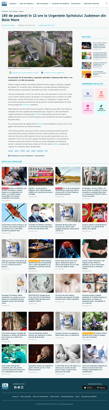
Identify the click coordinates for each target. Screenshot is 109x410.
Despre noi (15, 396)
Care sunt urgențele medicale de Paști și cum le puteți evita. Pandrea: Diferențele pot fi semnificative (94, 369)
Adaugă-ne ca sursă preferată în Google (25, 73)
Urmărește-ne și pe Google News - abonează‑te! (27, 156)
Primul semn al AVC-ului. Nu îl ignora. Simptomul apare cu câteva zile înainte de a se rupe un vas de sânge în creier (67, 264)
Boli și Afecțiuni (13, 11)
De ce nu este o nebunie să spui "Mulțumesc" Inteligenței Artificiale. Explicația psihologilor (100, 45)
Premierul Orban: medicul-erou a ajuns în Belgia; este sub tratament (94, 335)
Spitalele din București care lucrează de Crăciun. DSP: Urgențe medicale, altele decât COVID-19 (67, 228)
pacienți (39, 124)
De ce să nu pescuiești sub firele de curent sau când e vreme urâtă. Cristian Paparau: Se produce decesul (67, 191)
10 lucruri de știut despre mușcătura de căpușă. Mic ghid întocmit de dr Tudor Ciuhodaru (67, 297)
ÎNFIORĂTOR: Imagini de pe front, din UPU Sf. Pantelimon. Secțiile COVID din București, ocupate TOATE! (40, 298)
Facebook (25, 105)
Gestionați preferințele (67, 396)
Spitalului (55, 144)
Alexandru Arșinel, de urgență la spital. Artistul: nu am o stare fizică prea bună (41, 368)
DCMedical (5, 11)
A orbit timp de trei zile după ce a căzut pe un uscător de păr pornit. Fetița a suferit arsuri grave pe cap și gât (67, 369)
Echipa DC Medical (9, 25)
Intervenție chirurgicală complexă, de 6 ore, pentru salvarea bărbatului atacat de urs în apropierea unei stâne (13, 369)
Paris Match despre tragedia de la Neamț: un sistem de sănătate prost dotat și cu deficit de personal (14, 336)
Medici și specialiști (25, 396)
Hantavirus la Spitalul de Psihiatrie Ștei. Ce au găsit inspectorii (100, 64)
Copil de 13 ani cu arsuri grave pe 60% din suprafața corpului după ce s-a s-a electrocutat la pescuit (14, 264)
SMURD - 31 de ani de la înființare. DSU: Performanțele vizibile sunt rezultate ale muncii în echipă (41, 191)
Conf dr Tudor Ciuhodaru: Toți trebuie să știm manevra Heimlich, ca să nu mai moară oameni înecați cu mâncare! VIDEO (93, 265)
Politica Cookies (54, 396)
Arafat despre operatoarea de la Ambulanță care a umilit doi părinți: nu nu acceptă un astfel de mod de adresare (40, 265)
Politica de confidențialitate (40, 396)
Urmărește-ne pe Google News (54, 73)
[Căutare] (106, 3)
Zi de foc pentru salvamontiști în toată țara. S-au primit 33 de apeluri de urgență (94, 227)
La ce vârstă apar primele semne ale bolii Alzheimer (99, 73)
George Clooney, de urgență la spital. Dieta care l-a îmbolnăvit (67, 334)
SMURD (37, 114)
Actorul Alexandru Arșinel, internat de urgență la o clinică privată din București (40, 335)
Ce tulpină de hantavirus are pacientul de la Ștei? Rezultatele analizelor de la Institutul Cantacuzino (100, 55)
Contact (77, 396)
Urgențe (21, 11)
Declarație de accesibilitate (89, 396)
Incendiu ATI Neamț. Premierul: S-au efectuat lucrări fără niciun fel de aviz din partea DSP (41, 227)
